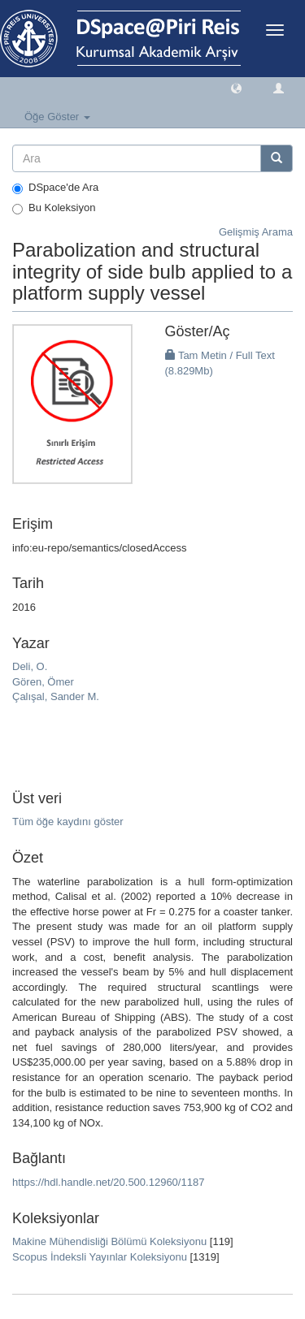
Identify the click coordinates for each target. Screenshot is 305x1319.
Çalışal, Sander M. (55, 696)
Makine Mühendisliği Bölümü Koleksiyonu (109, 1241)
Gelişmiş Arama (256, 232)
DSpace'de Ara (55, 187)
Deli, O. (29, 666)
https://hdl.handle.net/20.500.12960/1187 (108, 1182)
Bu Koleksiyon (53, 207)
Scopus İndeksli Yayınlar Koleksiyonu (99, 1257)
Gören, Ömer (43, 682)
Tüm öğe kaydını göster (68, 821)
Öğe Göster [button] (57, 116)
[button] (236, 87)
